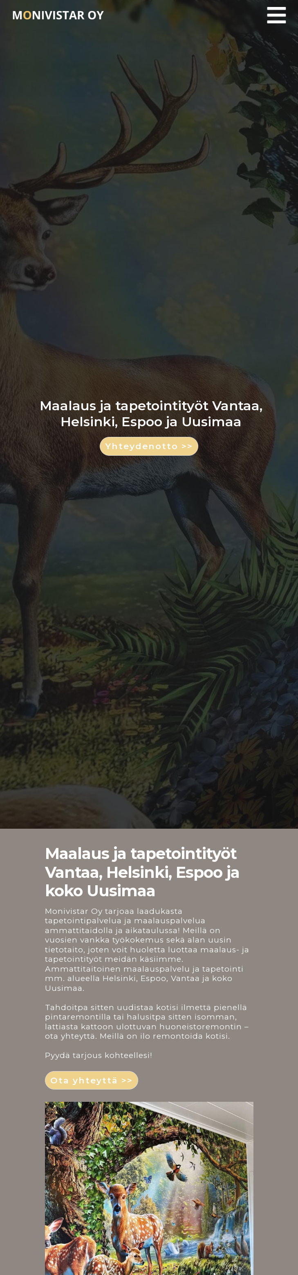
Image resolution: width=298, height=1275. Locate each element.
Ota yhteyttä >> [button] (91, 1080)
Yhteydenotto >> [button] (149, 446)
